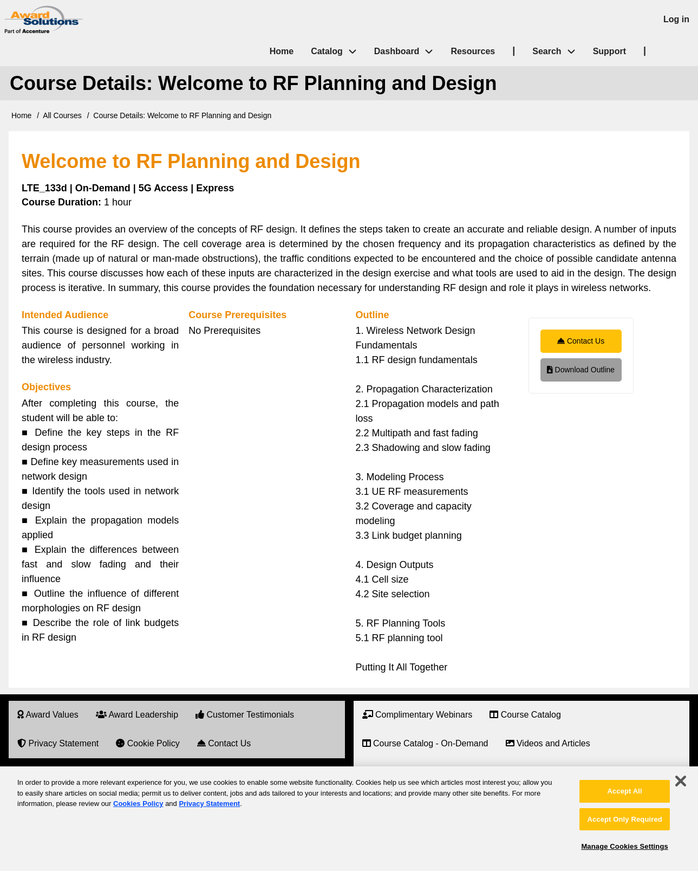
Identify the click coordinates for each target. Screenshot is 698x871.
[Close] (681, 781)
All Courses (62, 115)
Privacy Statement (209, 803)
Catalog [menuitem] (327, 51)
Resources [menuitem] (473, 51)
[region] (349, 818)
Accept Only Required (624, 819)
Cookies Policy (138, 803)
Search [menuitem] (558, 51)
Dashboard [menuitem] (397, 51)
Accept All (624, 791)
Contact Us (580, 341)
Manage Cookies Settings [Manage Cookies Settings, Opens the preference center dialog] (624, 846)
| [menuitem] (513, 50)
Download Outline (581, 369)
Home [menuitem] (281, 51)
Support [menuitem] (609, 51)
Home (21, 115)
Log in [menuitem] (676, 19)
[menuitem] (48, 715)
